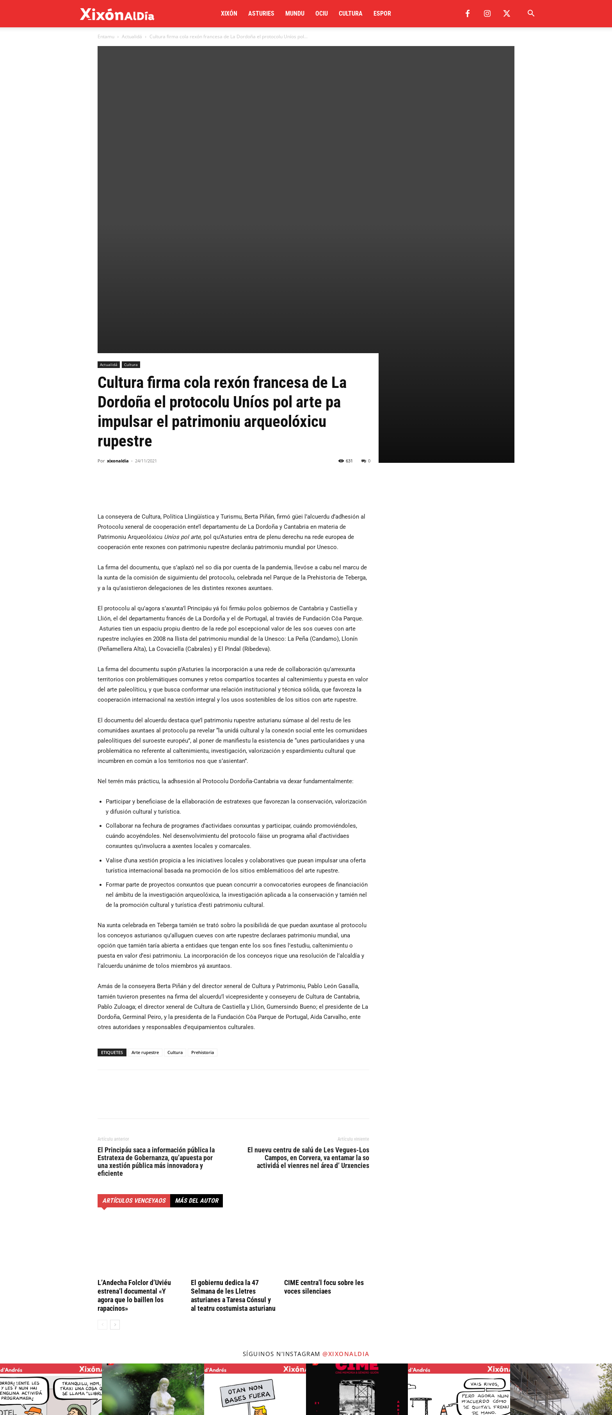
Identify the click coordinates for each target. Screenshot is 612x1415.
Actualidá (132, 36)
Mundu (294, 13)
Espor (382, 13)
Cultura (351, 13)
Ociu (321, 13)
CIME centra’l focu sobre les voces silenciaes (324, 1104)
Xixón (229, 13)
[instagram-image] (51, 1232)
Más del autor (196, 1018)
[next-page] (115, 1142)
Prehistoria (202, 870)
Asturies (261, 13)
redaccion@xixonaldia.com (142, 1340)
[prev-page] (102, 1142)
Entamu (106, 36)
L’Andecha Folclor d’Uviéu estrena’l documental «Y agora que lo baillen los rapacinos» (134, 1113)
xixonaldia (118, 278)
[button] (530, 14)
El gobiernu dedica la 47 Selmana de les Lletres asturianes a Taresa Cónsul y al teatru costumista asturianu (233, 1113)
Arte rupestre (145, 870)
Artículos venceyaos (133, 1018)
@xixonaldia (346, 1171)
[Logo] (117, 14)
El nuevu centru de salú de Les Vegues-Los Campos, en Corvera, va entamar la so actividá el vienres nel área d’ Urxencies (308, 975)
